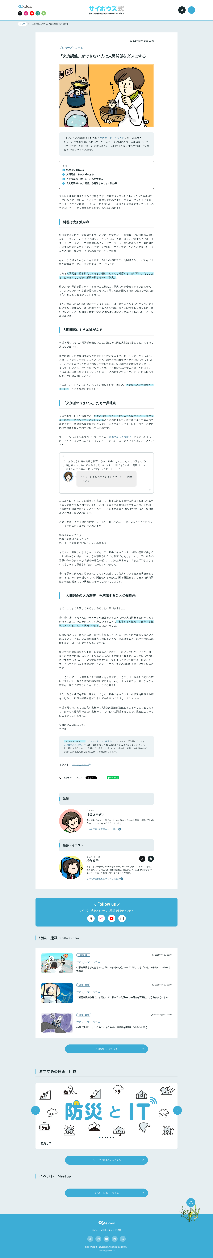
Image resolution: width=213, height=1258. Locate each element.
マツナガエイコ (80, 764)
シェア (79, 777)
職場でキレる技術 (119, 437)
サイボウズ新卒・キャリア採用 (106, 1230)
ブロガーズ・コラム (111, 138)
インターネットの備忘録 (100, 741)
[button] (35, 1110)
